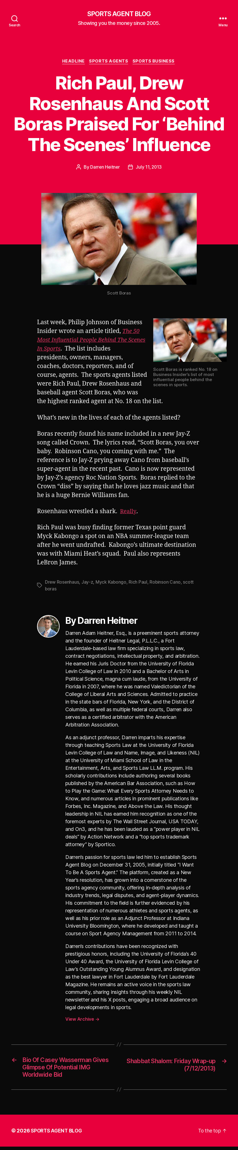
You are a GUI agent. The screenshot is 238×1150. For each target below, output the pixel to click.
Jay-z (88, 583)
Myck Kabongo (111, 583)
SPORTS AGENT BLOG (119, 14)
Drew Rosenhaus (62, 583)
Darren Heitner (104, 168)
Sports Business (155, 62)
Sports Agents (109, 62)
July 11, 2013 (149, 168)
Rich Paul (138, 583)
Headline (73, 62)
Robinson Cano (166, 583)
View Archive (82, 1020)
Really (128, 512)
